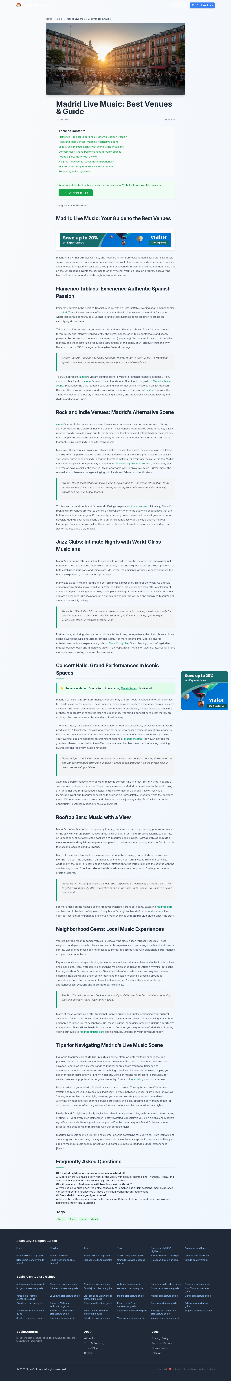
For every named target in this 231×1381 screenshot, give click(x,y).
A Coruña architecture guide (30, 1284)
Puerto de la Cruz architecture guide (126, 1305)
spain (83, 1219)
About (113, 5)
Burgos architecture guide (29, 1288)
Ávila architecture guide (129, 1284)
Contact (88, 1353)
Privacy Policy (160, 1338)
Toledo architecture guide (97, 1318)
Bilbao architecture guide (197, 1284)
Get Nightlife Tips (76, 192)
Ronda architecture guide (164, 1303)
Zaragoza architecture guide (165, 1318)
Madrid (94, 1219)
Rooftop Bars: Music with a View (78, 156)
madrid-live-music (78, 205)
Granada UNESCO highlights (98, 1260)
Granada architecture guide (165, 1288)
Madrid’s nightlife (119, 643)
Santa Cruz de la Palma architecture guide (62, 1312)
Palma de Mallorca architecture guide (59, 1305)
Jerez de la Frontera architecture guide (26, 1297)
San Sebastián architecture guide (30, 1312)
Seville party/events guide (130, 1255)
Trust (119, 1248)
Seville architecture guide (29, 1318)
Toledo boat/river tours (197, 1260)
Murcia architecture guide (198, 1295)
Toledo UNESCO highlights (164, 1260)
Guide (72, 1219)
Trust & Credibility (94, 1343)
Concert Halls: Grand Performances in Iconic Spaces (90, 151)
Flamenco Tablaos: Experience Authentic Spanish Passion (93, 136)
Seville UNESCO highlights (97, 1255)
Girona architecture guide (130, 1288)
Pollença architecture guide (98, 1303)
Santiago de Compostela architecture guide (163, 1312)
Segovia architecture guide (199, 1310)
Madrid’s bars (164, 906)
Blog (103, 5)
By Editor (169, 119)
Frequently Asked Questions (75, 171)
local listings (138, 1079)
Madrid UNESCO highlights (29, 1255)
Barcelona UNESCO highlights (161, 1250)
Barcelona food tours (195, 1248)
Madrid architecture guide (130, 1295)
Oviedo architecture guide (29, 1303)
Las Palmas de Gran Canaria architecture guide (98, 1297)
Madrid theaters (133, 738)
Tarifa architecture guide (62, 1318)
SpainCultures (31, 5)
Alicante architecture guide (63, 1284)
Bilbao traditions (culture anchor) (62, 1261)
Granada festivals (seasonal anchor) (131, 1261)
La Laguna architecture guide (65, 1295)
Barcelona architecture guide (166, 1284)
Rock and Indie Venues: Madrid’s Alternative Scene (88, 141)
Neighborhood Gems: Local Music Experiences (86, 161)
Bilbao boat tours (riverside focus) (30, 1261)
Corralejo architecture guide (98, 1288)
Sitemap (156, 1353)
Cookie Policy (160, 1348)
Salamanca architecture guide (197, 1305)
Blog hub (54, 1248)
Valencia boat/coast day (197, 1255)
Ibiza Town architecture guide (197, 1290)
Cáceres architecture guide (64, 1288)
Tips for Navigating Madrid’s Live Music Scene (86, 166)
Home (49, 18)
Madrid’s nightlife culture (130, 463)
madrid (63, 312)
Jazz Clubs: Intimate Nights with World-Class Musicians (91, 146)
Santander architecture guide (132, 1310)
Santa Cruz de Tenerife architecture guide (96, 1312)
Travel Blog (91, 1348)
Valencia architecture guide (131, 1318)
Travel (61, 1219)
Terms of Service (162, 1343)
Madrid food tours (59, 1255)
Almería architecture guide (97, 1284)
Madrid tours (129, 688)
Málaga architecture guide (164, 1295)
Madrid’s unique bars (92, 1031)
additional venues (137, 506)
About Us (89, 1338)
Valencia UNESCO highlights (165, 1255)
